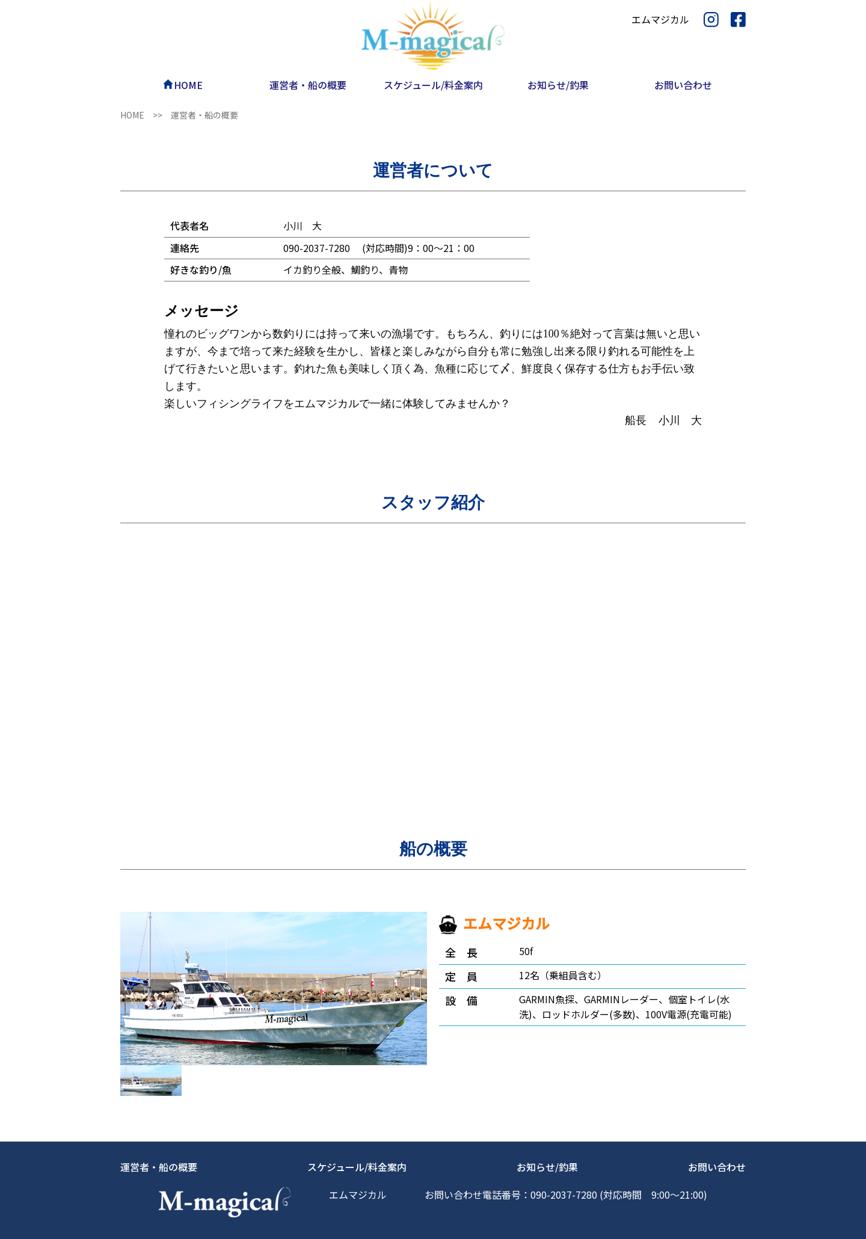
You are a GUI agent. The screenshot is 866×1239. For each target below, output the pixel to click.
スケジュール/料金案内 (357, 1167)
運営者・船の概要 (158, 1167)
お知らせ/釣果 (547, 1167)
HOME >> (145, 115)
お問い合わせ (717, 1167)
